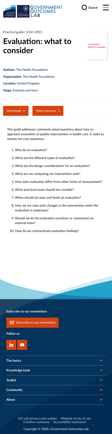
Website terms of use (76, 418)
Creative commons (36, 422)
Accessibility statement (69, 422)
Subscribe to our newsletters (32, 323)
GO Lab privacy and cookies (37, 418)
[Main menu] (106, 8)
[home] (33, 11)
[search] (89, 8)
